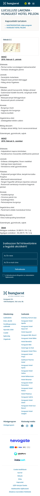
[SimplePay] (20, 453)
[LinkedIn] (32, 425)
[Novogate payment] (20, 441)
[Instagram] (27, 425)
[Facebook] (22, 425)
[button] (33, 3)
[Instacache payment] (20, 460)
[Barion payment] (20, 447)
